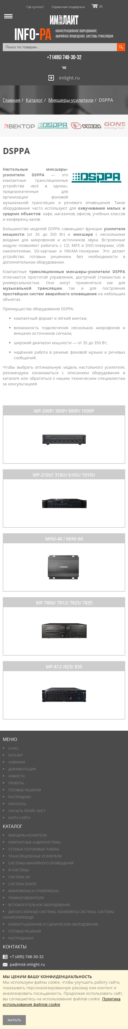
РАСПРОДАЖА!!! (21, 938)
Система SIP (19, 877)
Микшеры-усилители (27, 835)
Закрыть (14, 1020)
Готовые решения (24, 790)
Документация (22, 769)
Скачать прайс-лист (27, 811)
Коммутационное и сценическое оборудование (53, 924)
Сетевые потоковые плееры (33, 849)
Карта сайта (19, 817)
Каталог (15, 755)
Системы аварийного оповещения (41, 863)
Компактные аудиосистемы (34, 842)
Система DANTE (22, 884)
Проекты (16, 783)
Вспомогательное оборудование (39, 904)
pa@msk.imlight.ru (27, 964)
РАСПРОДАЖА (19, 797)
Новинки (16, 762)
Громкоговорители (26, 898)
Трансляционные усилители (35, 856)
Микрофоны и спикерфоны (33, 891)
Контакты (17, 804)
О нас (13, 748)
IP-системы (18, 870)
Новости (16, 776)
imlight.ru (69, 78)
